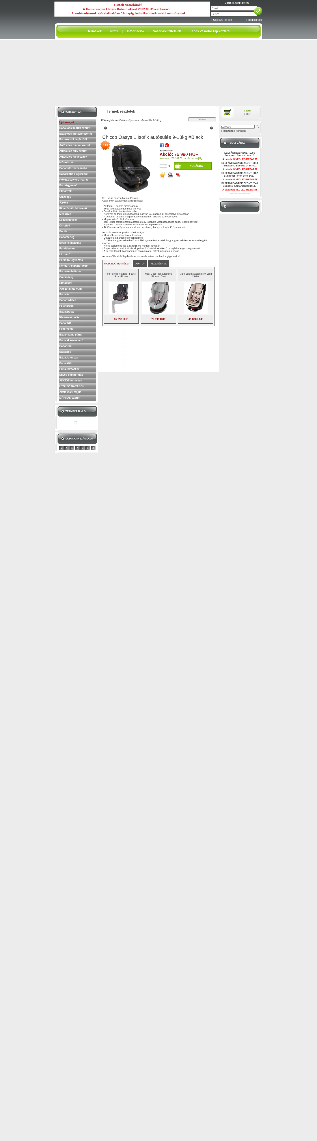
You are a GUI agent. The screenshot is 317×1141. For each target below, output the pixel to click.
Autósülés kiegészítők (73, 156)
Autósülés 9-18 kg (151, 120)
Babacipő (65, 351)
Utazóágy (65, 196)
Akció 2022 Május (70, 392)
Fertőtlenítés (67, 248)
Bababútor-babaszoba (73, 168)
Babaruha (65, 346)
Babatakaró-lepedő (71, 340)
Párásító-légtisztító (71, 260)
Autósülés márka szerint (74, 145)
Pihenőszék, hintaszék (73, 208)
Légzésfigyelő (68, 219)
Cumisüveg (66, 277)
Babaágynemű (68, 185)
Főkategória (107, 120)
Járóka (63, 202)
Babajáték (65, 363)
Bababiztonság (68, 357)
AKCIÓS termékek (70, 380)
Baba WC (65, 323)
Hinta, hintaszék (69, 369)
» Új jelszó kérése (221, 19)
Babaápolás (66, 311)
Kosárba (196, 166)
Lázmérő (64, 254)
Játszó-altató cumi (70, 288)
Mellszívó (65, 214)
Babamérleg (67, 237)
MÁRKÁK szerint (69, 397)
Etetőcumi (65, 283)
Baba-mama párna (70, 334)
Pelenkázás (66, 305)
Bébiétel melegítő (70, 242)
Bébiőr (63, 231)
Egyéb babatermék (71, 374)
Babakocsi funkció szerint (75, 133)
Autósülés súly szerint (73, 151)
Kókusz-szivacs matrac (73, 179)
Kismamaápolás (69, 317)
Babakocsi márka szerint (74, 128)
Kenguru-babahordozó (73, 265)
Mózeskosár (67, 162)
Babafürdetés (67, 300)
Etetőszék (65, 191)
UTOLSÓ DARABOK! (72, 386)
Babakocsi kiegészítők (73, 139)
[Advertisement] (158, 73)
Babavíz (64, 294)
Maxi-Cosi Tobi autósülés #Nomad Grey (158, 275)
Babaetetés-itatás (70, 271)
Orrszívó (64, 225)
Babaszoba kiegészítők (73, 173)
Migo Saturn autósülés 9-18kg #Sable (195, 275)
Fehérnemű (66, 328)
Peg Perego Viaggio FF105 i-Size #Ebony (121, 275)
